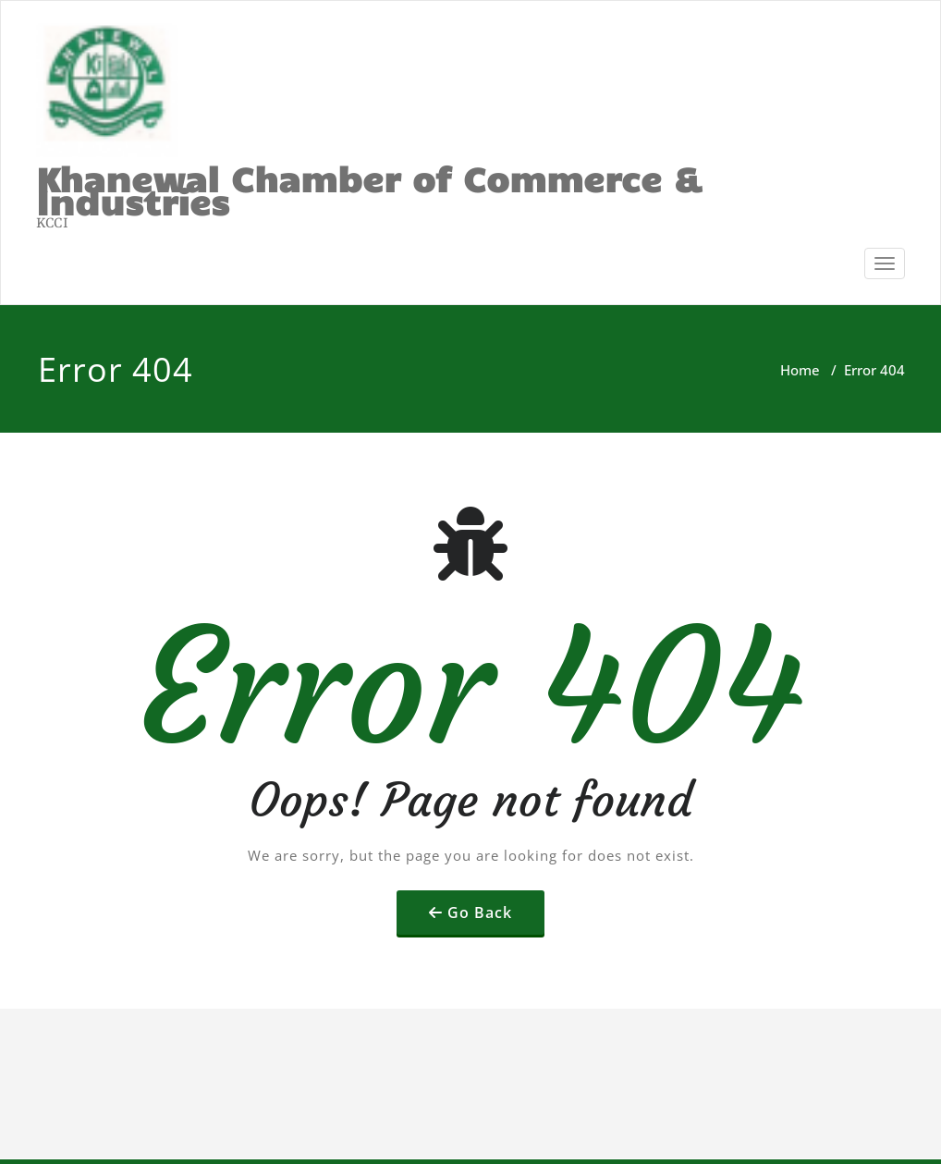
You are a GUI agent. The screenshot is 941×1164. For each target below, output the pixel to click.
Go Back (479, 912)
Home (800, 370)
